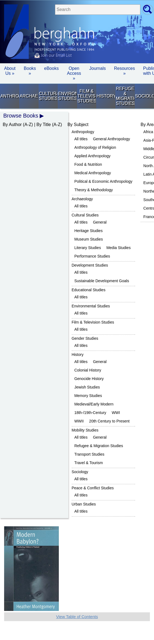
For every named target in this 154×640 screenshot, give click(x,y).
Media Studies (118, 247)
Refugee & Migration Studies (125, 96)
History (106, 96)
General (100, 222)
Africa (148, 132)
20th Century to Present (109, 421)
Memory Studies (88, 395)
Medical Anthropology (92, 173)
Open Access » (74, 73)
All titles (81, 139)
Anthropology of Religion (95, 147)
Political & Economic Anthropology (103, 181)
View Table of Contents (77, 616)
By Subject (78, 124)
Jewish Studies (87, 387)
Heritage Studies (88, 230)
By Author (12, 124)
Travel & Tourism (88, 463)
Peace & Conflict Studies (93, 488)
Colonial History (87, 370)
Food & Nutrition (88, 164)
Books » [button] (30, 71)
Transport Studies (89, 454)
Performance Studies (92, 256)
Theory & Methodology (93, 190)
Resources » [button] (124, 71)
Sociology (144, 96)
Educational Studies (89, 290)
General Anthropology (111, 139)
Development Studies (90, 265)
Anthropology (9, 96)
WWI (116, 412)
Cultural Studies (48, 96)
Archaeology (29, 96)
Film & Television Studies (86, 96)
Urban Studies (84, 504)
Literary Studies (87, 247)
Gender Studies (85, 338)
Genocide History (89, 378)
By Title (43, 124)
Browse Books (20, 116)
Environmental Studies (67, 96)
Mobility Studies (85, 430)
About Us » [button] (10, 71)
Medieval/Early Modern (94, 404)
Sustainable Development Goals (101, 281)
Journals (97, 68)
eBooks (51, 68)
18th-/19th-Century (90, 412)
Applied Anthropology (92, 156)
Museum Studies (88, 239)
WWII (79, 421)
